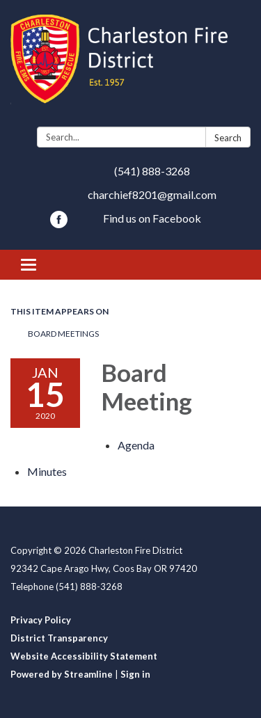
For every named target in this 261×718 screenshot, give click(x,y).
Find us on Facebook (152, 218)
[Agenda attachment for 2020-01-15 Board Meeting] (136, 445)
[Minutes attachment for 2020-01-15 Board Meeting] (47, 471)
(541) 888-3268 (152, 170)
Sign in (135, 674)
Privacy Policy (40, 619)
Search (228, 137)
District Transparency (59, 638)
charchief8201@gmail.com (152, 194)
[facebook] (59, 223)
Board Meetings (63, 333)
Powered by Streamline (61, 674)
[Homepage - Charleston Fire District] (130, 66)
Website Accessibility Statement (83, 656)
